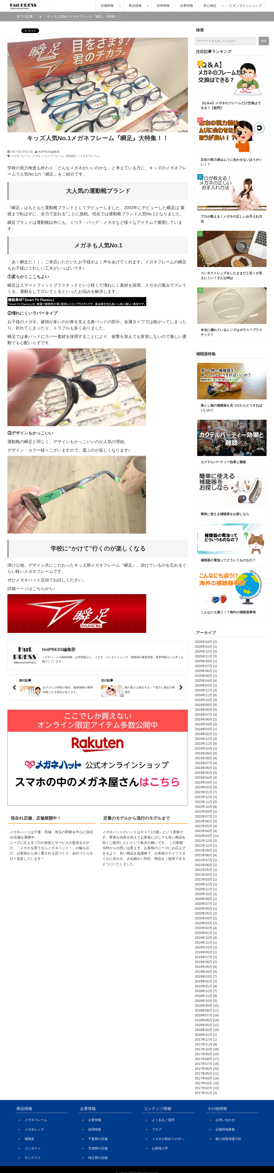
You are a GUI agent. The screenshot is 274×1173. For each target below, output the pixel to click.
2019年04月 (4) (206, 971)
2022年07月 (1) (206, 816)
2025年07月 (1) (206, 666)
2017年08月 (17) (207, 1059)
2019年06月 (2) (206, 962)
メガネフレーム (21, 156)
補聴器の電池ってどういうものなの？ (228, 560)
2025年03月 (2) (206, 685)
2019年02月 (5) (206, 981)
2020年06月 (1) (206, 908)
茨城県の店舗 (98, 1148)
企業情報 (186, 5)
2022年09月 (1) (206, 811)
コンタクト (33, 1148)
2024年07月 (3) (206, 714)
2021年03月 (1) (206, 879)
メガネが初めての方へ (168, 1139)
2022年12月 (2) (206, 797)
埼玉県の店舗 (98, 1158)
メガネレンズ (34, 1129)
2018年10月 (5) (206, 1001)
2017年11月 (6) (206, 1044)
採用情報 (163, 5)
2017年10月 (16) (207, 1049)
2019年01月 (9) (206, 986)
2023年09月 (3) (206, 753)
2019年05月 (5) (206, 967)
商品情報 (135, 5)
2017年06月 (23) (207, 1068)
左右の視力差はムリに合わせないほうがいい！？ (231, 162)
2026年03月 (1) (206, 646)
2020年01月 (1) (206, 933)
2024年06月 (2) (206, 719)
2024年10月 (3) (206, 700)
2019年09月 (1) (206, 952)
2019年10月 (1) (206, 947)
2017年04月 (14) (207, 1078)
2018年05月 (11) (207, 1025)
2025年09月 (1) (206, 661)
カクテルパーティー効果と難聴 (223, 462)
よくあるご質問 (163, 1120)
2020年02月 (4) (206, 928)
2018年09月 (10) (207, 1005)
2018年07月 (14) (207, 1015)
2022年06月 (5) (206, 821)
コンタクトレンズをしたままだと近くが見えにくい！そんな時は (231, 275)
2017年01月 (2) (206, 1093)
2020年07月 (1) (206, 904)
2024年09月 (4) (206, 705)
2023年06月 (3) (206, 768)
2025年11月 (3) (206, 656)
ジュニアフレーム (53, 156)
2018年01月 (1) (206, 1034)
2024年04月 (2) (206, 724)
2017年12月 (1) (206, 1039)
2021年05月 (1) (206, 870)
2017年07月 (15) (207, 1064)
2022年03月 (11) (207, 836)
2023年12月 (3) (206, 739)
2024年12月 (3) (206, 690)
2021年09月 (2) (206, 850)
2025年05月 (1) (206, 676)
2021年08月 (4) (206, 855)
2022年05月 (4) (206, 826)
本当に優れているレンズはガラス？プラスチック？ (231, 332)
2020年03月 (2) (206, 923)
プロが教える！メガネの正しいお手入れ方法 (231, 219)
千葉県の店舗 (98, 1139)
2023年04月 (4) (206, 777)
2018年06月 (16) (207, 1020)
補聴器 (29, 1139)
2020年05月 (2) (206, 913)
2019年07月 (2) (206, 957)
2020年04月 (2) (206, 918)
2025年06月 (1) (206, 671)
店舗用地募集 (225, 1129)
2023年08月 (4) (206, 758)
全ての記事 (25, 16)
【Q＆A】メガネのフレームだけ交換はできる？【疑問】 (231, 105)
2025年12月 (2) (206, 651)
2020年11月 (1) (206, 889)
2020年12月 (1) (206, 884)
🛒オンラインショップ (245, 5)
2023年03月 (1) (206, 782)
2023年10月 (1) (206, 748)
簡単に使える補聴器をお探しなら (225, 514)
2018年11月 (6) (206, 996)
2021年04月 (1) (206, 874)
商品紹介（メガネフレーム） (84, 156)
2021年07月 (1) (206, 860)
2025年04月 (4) (206, 680)
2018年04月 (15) (207, 1030)
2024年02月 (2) (206, 734)
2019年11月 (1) (206, 942)
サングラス (33, 1158)
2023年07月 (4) (206, 763)
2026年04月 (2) (206, 642)
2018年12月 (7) (206, 991)
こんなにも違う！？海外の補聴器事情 (228, 612)
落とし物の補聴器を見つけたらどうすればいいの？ (231, 408)
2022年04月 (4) (206, 831)
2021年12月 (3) (206, 840)
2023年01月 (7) (206, 792)
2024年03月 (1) (206, 729)
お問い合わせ (225, 1120)
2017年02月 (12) (207, 1088)
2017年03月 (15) (207, 1083)
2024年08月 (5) (206, 709)
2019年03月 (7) (206, 976)
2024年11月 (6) (206, 695)
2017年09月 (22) (207, 1054)
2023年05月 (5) (206, 773)
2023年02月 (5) (206, 787)
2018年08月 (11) (207, 1010)
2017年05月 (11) (207, 1073)
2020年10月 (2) (206, 894)
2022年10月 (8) (206, 806)
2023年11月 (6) (206, 743)
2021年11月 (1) (206, 845)
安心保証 (209, 5)
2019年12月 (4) (206, 937)
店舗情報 (107, 5)
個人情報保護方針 (228, 1139)
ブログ (157, 1129)
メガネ (36, 156)
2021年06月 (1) (206, 865)
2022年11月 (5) (206, 802)
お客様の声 (160, 1148)
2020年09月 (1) (206, 899)
